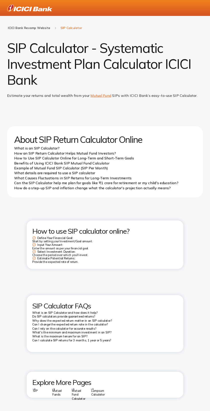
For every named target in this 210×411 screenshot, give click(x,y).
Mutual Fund (100, 95)
